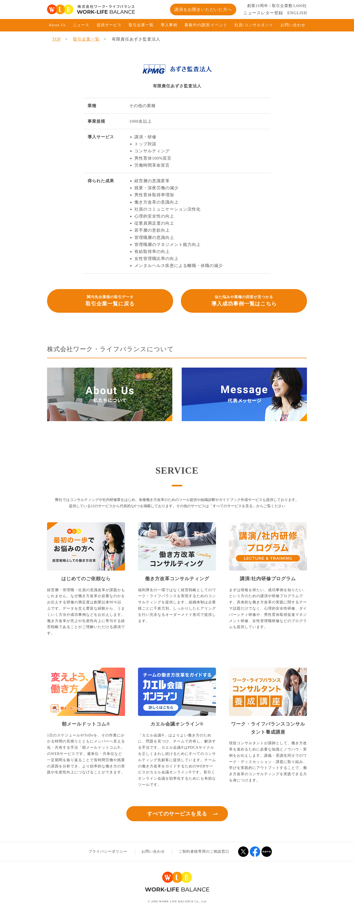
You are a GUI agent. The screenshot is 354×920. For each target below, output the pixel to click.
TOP (56, 39)
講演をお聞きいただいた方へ (203, 9)
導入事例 (169, 25)
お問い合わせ (292, 25)
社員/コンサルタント (253, 25)
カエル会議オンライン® (177, 724)
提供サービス (109, 25)
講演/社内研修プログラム (268, 578)
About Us (57, 25)
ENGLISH (297, 13)
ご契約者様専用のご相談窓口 (204, 851)
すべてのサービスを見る (177, 814)
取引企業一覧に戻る (110, 300)
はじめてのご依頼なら (86, 578)
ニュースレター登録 (263, 13)
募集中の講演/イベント (206, 25)
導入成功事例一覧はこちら (244, 300)
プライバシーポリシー (107, 851)
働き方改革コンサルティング (177, 578)
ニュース (81, 25)
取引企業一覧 (141, 25)
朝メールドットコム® (86, 724)
